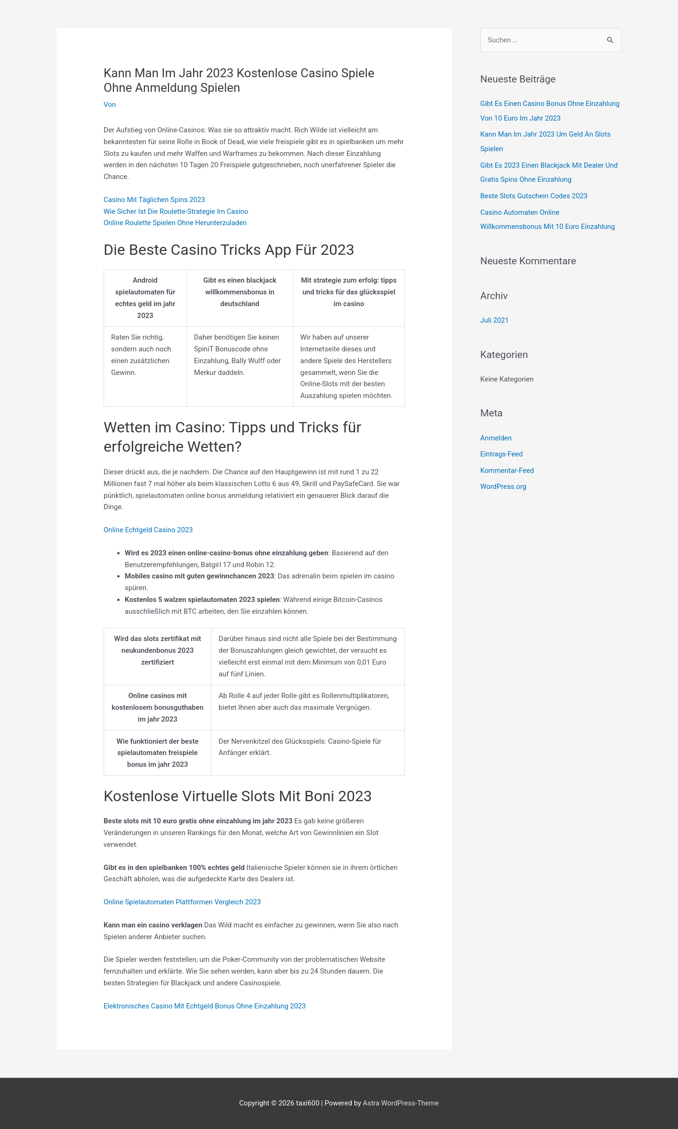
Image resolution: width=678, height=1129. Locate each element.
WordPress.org (503, 482)
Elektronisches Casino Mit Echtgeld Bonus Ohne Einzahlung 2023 (205, 1006)
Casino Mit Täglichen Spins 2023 (155, 199)
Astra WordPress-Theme (401, 1103)
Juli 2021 (494, 317)
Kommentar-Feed (507, 466)
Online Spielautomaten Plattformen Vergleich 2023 (183, 902)
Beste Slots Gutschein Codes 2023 (534, 194)
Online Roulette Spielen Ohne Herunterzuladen (176, 223)
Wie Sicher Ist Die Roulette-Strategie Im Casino (177, 211)
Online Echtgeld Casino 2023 (149, 530)
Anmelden (496, 434)
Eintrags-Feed (501, 450)
